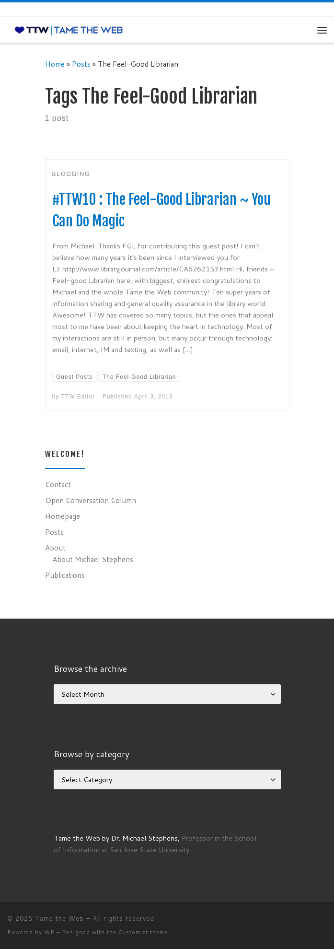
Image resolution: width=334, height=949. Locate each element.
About (55, 547)
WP (49, 932)
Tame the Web (59, 918)
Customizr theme (143, 932)
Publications (65, 575)
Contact (58, 484)
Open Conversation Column (90, 500)
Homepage (62, 516)
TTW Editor (78, 396)
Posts (81, 64)
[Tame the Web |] (68, 30)
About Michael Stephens (92, 559)
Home (55, 64)
